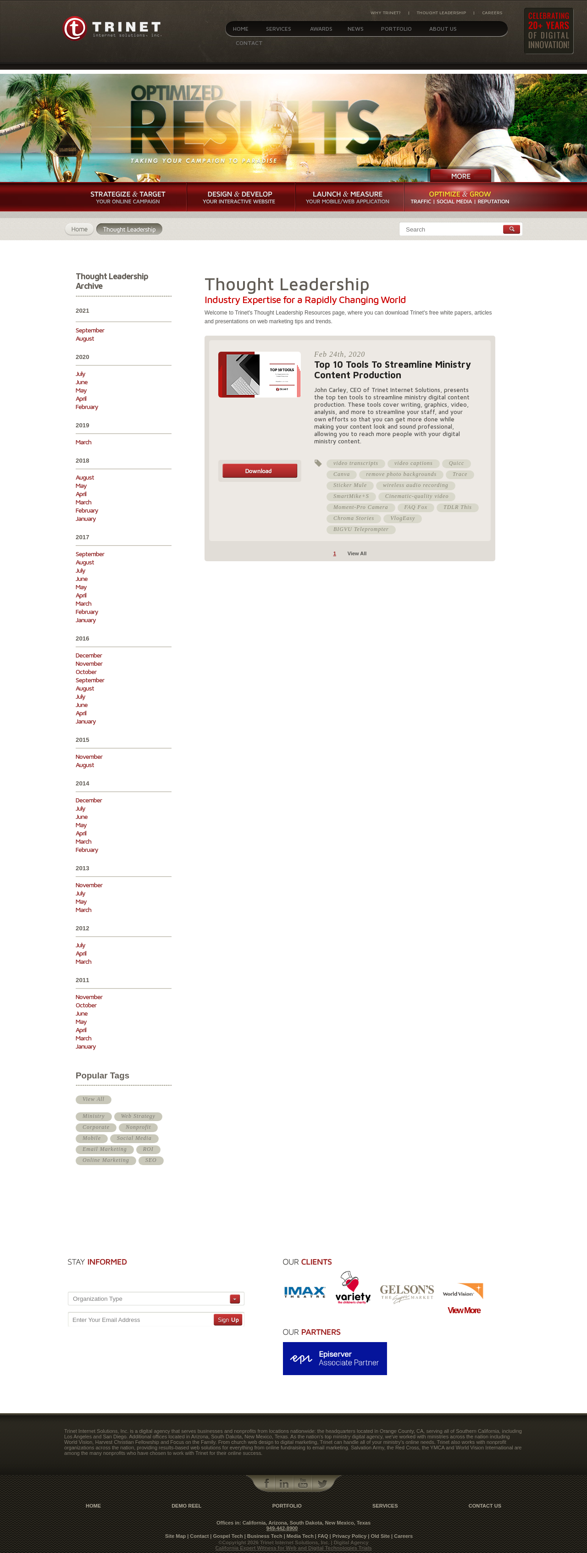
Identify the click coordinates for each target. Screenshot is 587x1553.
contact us (485, 1506)
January (86, 518)
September (90, 330)
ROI (148, 1149)
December (89, 655)
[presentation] (192, 1271)
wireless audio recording (416, 485)
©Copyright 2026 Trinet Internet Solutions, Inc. (274, 1542)
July (80, 373)
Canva (341, 474)
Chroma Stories (353, 518)
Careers (492, 12)
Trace (460, 474)
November (89, 663)
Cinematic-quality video (417, 496)
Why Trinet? (386, 12)
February (87, 406)
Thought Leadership (441, 12)
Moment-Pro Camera (360, 507)
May (81, 390)
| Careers (402, 1536)
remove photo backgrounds (401, 474)
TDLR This (457, 507)
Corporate (96, 1127)
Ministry (94, 1116)
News (356, 28)
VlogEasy (402, 518)
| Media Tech (299, 1536)
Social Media (134, 1138)
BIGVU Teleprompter (361, 529)
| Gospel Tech (226, 1536)
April (81, 398)
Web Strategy (138, 1116)
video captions (413, 463)
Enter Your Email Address (106, 1319)
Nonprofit (138, 1127)
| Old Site (379, 1536)
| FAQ (321, 1536)
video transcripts (355, 463)
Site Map (175, 1536)
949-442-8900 (282, 1528)
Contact (249, 42)
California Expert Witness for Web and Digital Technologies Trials (293, 1548)
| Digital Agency (350, 1542)
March (83, 442)
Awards (321, 28)
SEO (151, 1160)
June (82, 382)
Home (241, 28)
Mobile (92, 1138)
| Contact (198, 1536)
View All (94, 1099)
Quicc (457, 463)
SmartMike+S (351, 496)
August (85, 338)
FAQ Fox (415, 507)
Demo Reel (186, 1506)
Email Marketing (105, 1149)
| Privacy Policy (348, 1536)
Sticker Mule (350, 485)
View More (464, 1310)
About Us (443, 28)
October (86, 671)
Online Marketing (106, 1160)
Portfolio (396, 28)
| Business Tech (263, 1536)
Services (278, 28)
